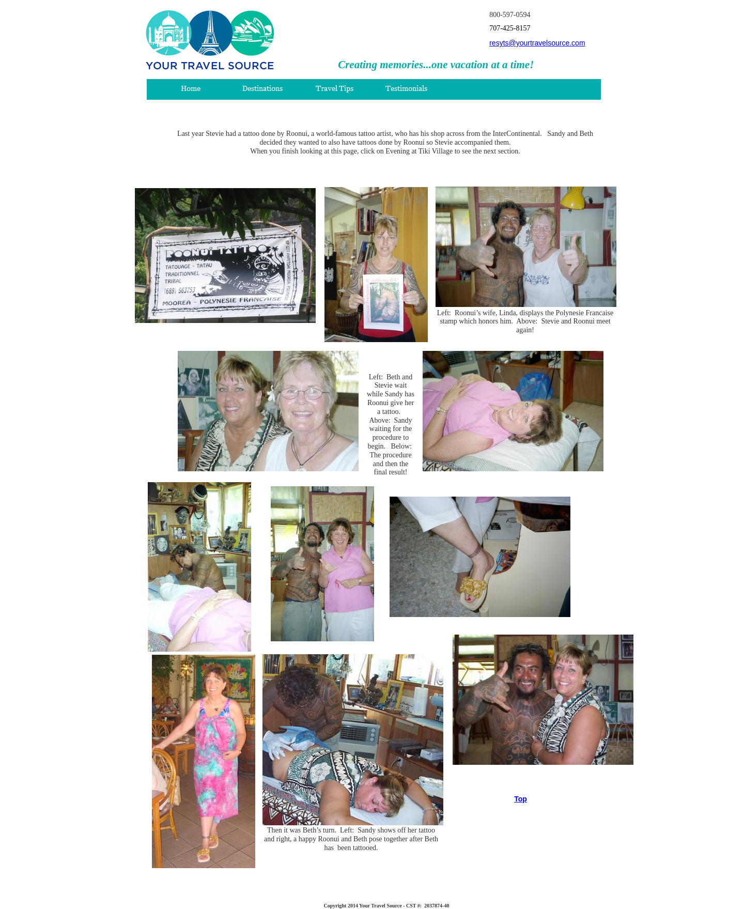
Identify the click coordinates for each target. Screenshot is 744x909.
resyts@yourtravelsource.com (537, 43)
